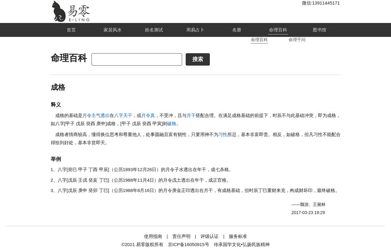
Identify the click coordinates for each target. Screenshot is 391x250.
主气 (96, 115)
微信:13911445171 (321, 2)
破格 (171, 123)
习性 (222, 134)
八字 (118, 115)
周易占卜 (195, 29)
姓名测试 (154, 29)
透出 (105, 115)
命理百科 (278, 29)
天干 (127, 115)
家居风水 (113, 29)
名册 (236, 29)
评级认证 (209, 236)
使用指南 (153, 236)
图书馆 (319, 29)
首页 (71, 29)
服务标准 (238, 236)
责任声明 (181, 236)
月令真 (148, 115)
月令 (86, 115)
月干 (191, 115)
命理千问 (297, 39)
